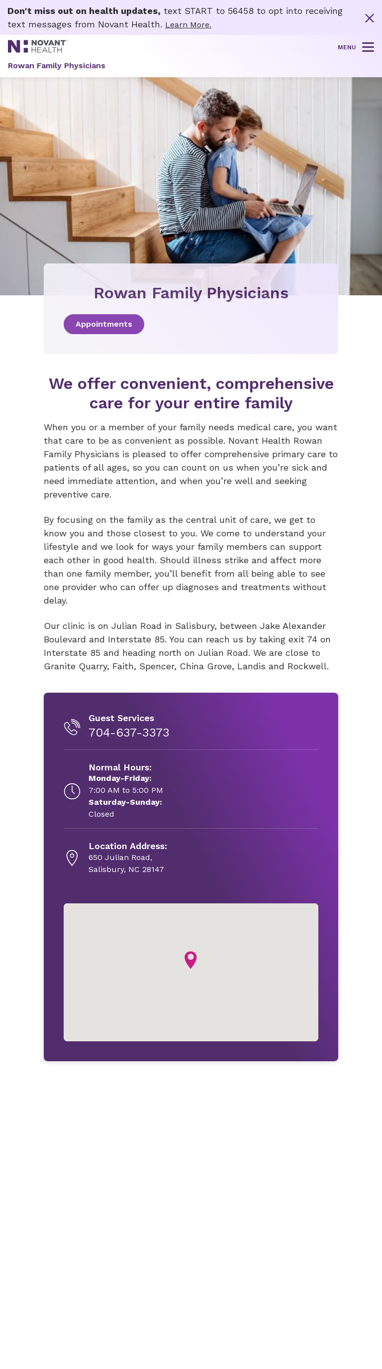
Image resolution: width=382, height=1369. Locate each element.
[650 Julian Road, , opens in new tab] (128, 858)
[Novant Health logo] (38, 49)
